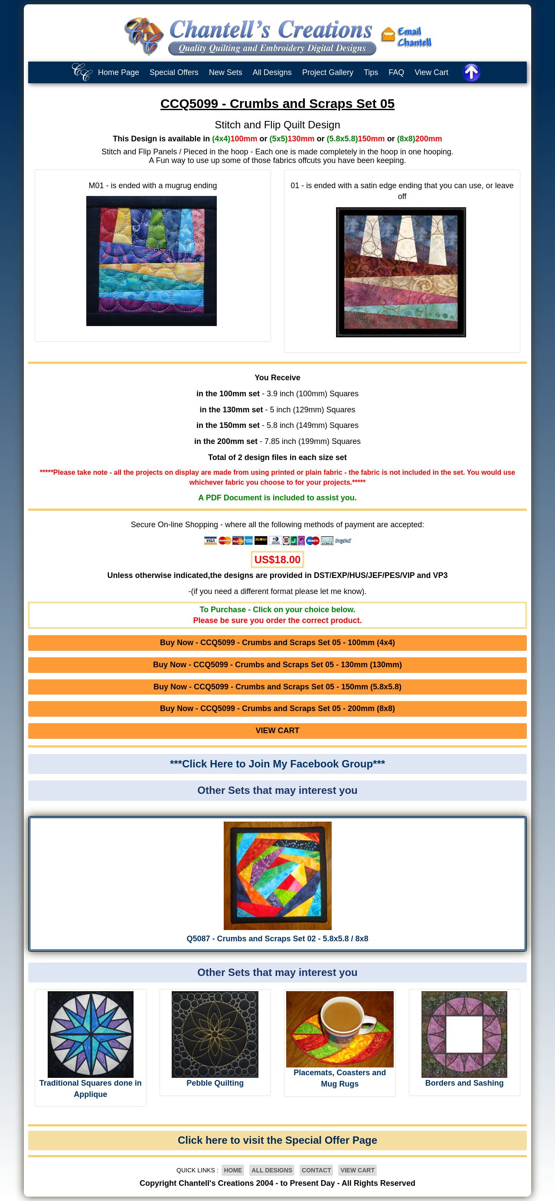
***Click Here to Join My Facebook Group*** (277, 764)
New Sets (225, 72)
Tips (371, 72)
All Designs (272, 72)
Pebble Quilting (215, 1083)
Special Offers (174, 72)
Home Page (118, 72)
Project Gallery (327, 72)
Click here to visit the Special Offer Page (277, 1140)
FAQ (396, 72)
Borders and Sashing (464, 1083)
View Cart (431, 72)
